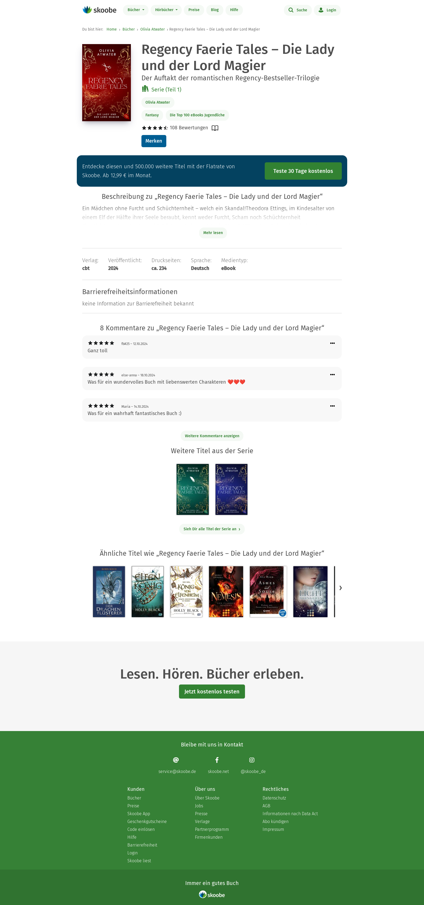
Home (112, 29)
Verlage (202, 821)
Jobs (199, 805)
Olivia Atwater (152, 29)
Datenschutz (274, 798)
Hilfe (234, 10)
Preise (194, 10)
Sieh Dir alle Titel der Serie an (212, 529)
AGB (266, 805)
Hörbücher (165, 10)
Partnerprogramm (212, 829)
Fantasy (152, 115)
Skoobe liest (139, 860)
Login (327, 9)
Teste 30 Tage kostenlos (303, 171)
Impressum (273, 829)
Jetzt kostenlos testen (212, 691)
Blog (215, 10)
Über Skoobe (207, 798)
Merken (153, 141)
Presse (201, 813)
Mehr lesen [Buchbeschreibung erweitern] (213, 233)
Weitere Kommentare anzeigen (212, 436)
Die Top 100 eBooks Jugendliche (197, 115)
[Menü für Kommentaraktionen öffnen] (332, 343)
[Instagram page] (253, 765)
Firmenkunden (209, 837)
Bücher (134, 10)
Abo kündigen (276, 821)
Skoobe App (138, 813)
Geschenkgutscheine (147, 821)
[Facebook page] (218, 765)
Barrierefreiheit (142, 845)
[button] (340, 588)
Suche (298, 9)
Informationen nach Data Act (290, 813)
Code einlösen (141, 829)
